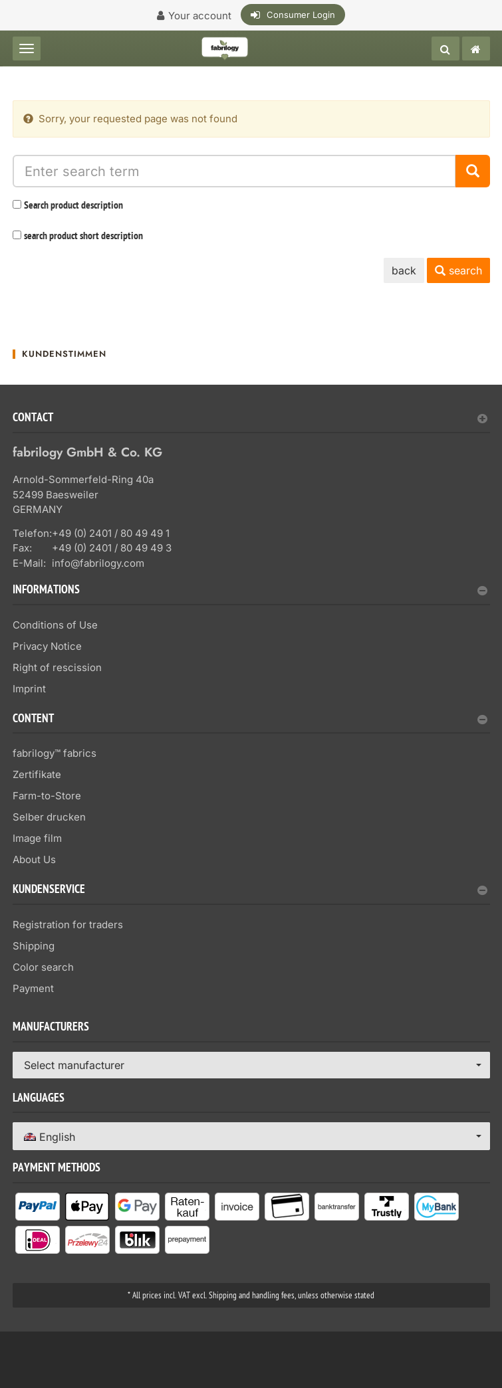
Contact (250, 419)
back (404, 270)
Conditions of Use (55, 625)
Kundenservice (250, 890)
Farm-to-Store (47, 795)
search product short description (83, 236)
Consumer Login (301, 14)
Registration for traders (68, 924)
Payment (33, 988)
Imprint (29, 688)
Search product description (73, 206)
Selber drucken (49, 817)
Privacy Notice (47, 646)
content (250, 720)
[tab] (251, 423)
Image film (37, 838)
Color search (43, 967)
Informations (250, 591)
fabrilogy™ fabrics (54, 753)
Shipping (34, 946)
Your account (199, 15)
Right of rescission (57, 667)
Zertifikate (37, 774)
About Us (34, 859)
